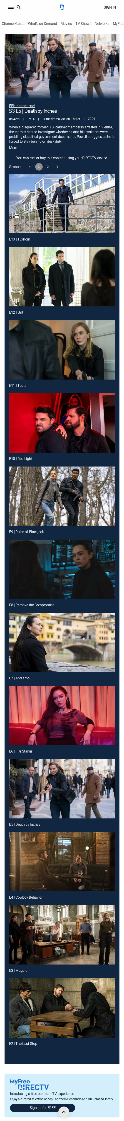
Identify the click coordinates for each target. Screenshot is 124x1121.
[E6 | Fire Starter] (62, 709)
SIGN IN (110, 7)
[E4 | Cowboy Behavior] (62, 855)
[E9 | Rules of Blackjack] (62, 489)
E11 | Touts (17, 378)
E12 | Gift (16, 305)
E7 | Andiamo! (19, 671)
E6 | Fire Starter (20, 744)
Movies (66, 23)
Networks (102, 23)
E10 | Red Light (20, 452)
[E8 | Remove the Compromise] (62, 562)
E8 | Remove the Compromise (31, 598)
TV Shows (83, 23)
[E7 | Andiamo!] (62, 636)
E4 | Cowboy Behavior (25, 890)
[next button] (57, 160)
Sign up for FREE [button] (43, 1101)
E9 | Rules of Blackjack (26, 525)
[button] (11, 7)
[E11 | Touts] (62, 343)
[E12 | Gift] (62, 270)
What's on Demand (42, 23)
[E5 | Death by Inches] (62, 782)
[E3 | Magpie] (62, 928)
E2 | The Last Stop (23, 1037)
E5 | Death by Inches (24, 817)
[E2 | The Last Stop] (62, 1001)
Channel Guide (13, 23)
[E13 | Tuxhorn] (62, 197)
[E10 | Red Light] (62, 416)
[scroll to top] (64, 1112)
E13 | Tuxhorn (19, 232)
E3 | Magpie (18, 964)
